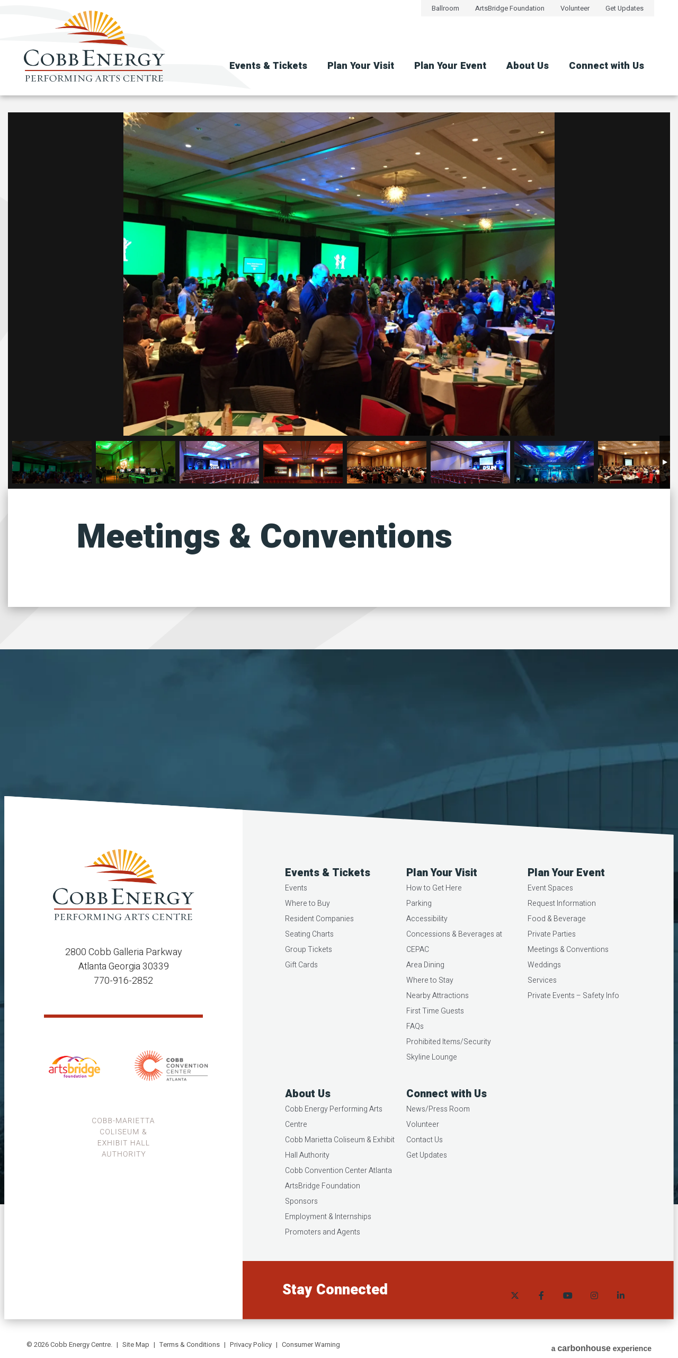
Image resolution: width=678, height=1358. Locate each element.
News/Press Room (438, 1126)
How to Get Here (434, 905)
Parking (419, 921)
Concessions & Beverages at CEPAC (455, 959)
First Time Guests (436, 1028)
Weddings (543, 982)
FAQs (415, 1044)
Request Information (561, 921)
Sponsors (302, 1218)
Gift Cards (302, 982)
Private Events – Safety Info (573, 1013)
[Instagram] (593, 1307)
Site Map (135, 1344)
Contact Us (425, 1157)
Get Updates (624, 8)
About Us (527, 66)
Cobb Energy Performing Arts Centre (334, 1134)
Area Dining (426, 982)
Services (541, 997)
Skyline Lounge (432, 1074)
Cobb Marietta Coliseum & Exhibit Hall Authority (341, 1165)
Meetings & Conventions (567, 967)
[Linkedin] (619, 1307)
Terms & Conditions (189, 1344)
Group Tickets (309, 967)
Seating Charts (310, 951)
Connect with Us (606, 66)
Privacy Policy (251, 1344)
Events (297, 905)
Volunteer (575, 8)
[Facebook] (540, 1307)
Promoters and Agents (323, 1249)
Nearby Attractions (438, 1013)
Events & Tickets (268, 66)
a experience (601, 1345)
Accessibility (427, 936)
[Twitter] (513, 1307)
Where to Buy (308, 921)
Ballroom (445, 8)
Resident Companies (320, 936)
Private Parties (551, 951)
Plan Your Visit (360, 66)
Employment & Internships (329, 1234)
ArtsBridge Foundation (510, 8)
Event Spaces (550, 905)
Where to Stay (430, 997)
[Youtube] (566, 1307)
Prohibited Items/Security (449, 1059)
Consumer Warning (311, 1344)
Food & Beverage (556, 936)
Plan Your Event (450, 66)
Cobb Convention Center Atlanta (339, 1188)
